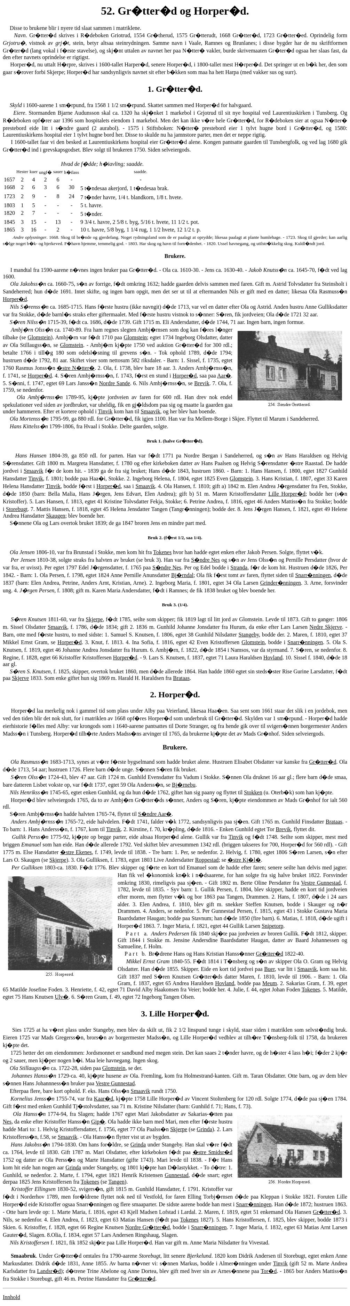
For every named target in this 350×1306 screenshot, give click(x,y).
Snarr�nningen (313, 575)
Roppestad (207, 860)
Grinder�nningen (280, 583)
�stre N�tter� (76, 368)
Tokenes (162, 552)
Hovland (273, 657)
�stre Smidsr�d (212, 1152)
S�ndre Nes (205, 560)
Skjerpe (94, 619)
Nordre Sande (114, 383)
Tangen (116, 1182)
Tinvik (105, 411)
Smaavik (150, 411)
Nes (7, 1122)
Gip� (98, 1122)
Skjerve (20, 678)
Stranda (238, 567)
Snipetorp (272, 926)
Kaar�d (103, 1099)
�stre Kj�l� (244, 860)
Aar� (224, 376)
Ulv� (62, 997)
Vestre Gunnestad (321, 883)
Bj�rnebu (184, 785)
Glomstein (39, 337)
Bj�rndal (182, 575)
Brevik (201, 383)
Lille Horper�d (286, 494)
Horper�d (15, 299)
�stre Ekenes (76, 852)
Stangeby (249, 635)
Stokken (253, 792)
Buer (269, 969)
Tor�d (269, 1271)
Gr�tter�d (322, 762)
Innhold (11, 1297)
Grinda (204, 1129)
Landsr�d (49, 1271)
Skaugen (55, 516)
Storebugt (16, 509)
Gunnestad (176, 1175)
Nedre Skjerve (326, 627)
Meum (269, 983)
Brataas (181, 678)
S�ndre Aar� (155, 814)
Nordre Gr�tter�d (147, 1227)
